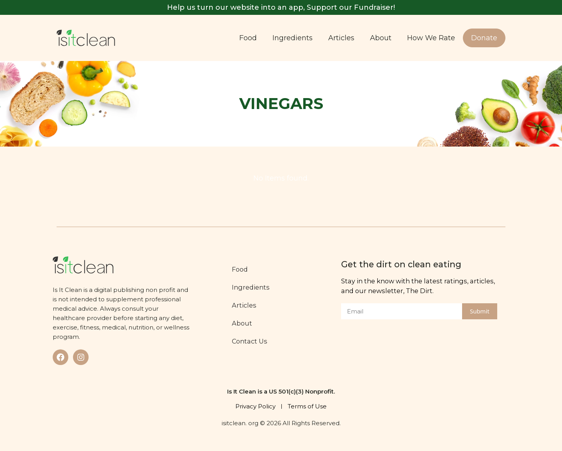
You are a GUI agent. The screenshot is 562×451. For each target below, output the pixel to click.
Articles (341, 38)
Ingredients (292, 38)
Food (248, 38)
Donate (484, 38)
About (380, 38)
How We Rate (431, 38)
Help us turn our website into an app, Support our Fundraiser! (281, 7)
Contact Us (249, 341)
